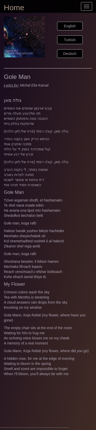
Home (14, 7)
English (70, 26)
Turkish (70, 40)
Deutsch (69, 54)
